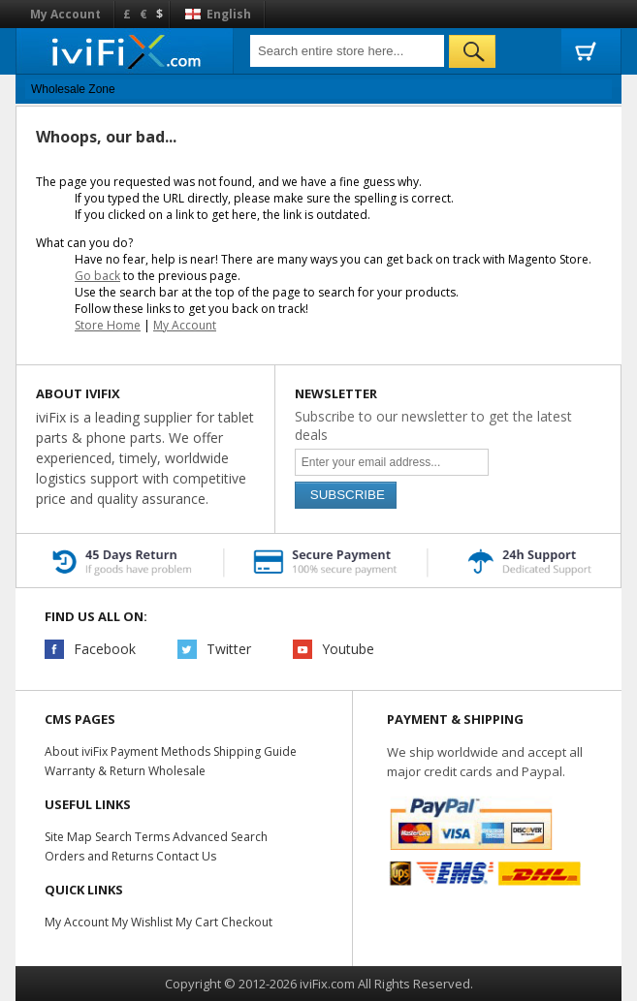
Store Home (108, 325)
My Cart (194, 922)
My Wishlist (141, 922)
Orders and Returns (99, 856)
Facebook (105, 649)
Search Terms (131, 837)
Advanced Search (219, 837)
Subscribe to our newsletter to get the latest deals (433, 425)
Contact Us (186, 856)
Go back (97, 275)
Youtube (348, 649)
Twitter (229, 649)
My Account (65, 14)
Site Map (68, 837)
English (218, 14)
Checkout (244, 922)
